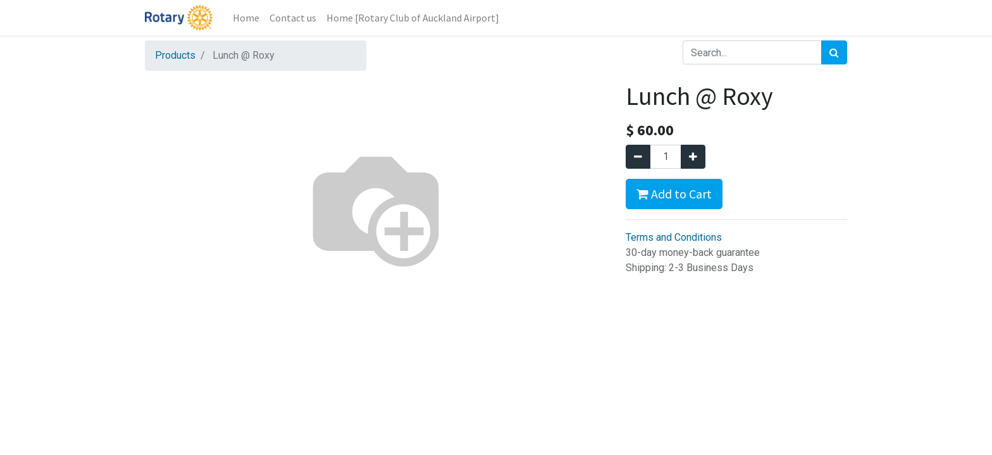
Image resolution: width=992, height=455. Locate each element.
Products (175, 55)
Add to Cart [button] (674, 194)
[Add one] (693, 157)
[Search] (834, 52)
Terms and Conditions (674, 237)
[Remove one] (638, 157)
